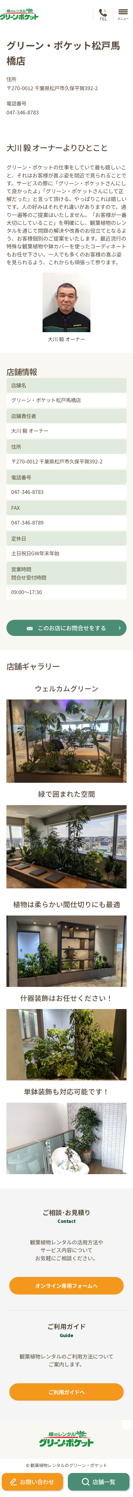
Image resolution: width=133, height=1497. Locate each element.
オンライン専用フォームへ (66, 1285)
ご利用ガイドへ (66, 1392)
